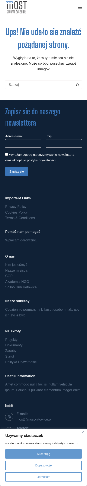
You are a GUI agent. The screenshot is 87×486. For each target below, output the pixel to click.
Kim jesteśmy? (16, 264)
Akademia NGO (17, 281)
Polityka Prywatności (20, 362)
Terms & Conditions (20, 218)
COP (9, 276)
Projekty (11, 339)
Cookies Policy (16, 212)
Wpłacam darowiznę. (21, 240)
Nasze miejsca (16, 270)
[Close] (82, 432)
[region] (43, 457)
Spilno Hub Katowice (21, 287)
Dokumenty (13, 345)
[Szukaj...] (39, 85)
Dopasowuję (43, 465)
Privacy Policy (15, 206)
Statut (9, 356)
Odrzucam (44, 477)
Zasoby (10, 351)
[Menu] (80, 7)
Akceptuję (43, 454)
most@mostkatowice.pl (34, 419)
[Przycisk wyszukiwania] (77, 85)
